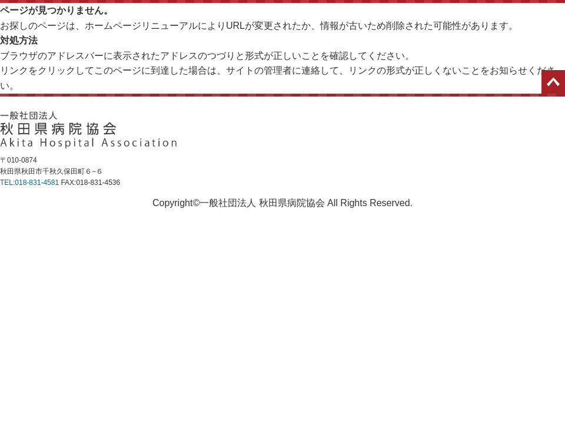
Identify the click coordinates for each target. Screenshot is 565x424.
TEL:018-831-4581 (29, 182)
